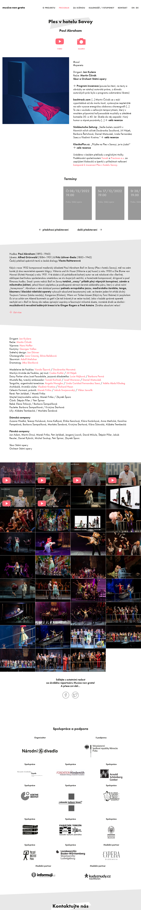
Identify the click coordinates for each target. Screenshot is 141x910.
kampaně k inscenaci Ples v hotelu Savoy (95, 165)
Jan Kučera (25, 338)
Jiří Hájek (72, 372)
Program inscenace (88, 86)
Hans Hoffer (26, 345)
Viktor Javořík (85, 389)
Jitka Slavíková (29, 362)
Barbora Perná (96, 376)
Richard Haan (65, 386)
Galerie (81, 49)
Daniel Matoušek (92, 379)
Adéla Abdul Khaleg (114, 382)
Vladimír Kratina (46, 386)
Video (59, 49)
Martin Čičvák (24, 341)
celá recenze (115, 120)
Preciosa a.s (117, 158)
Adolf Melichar (29, 358)
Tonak (105, 158)
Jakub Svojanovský (64, 389)
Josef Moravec (72, 379)
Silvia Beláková (48, 355)
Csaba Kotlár (56, 372)
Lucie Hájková (77, 376)
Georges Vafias (28, 348)
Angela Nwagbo (54, 382)
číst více (17, 311)
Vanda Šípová (42, 369)
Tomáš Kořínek (53, 379)
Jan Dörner (33, 351)
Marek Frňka (44, 389)
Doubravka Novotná (64, 369)
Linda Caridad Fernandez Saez (83, 382)
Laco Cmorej (32, 355)
